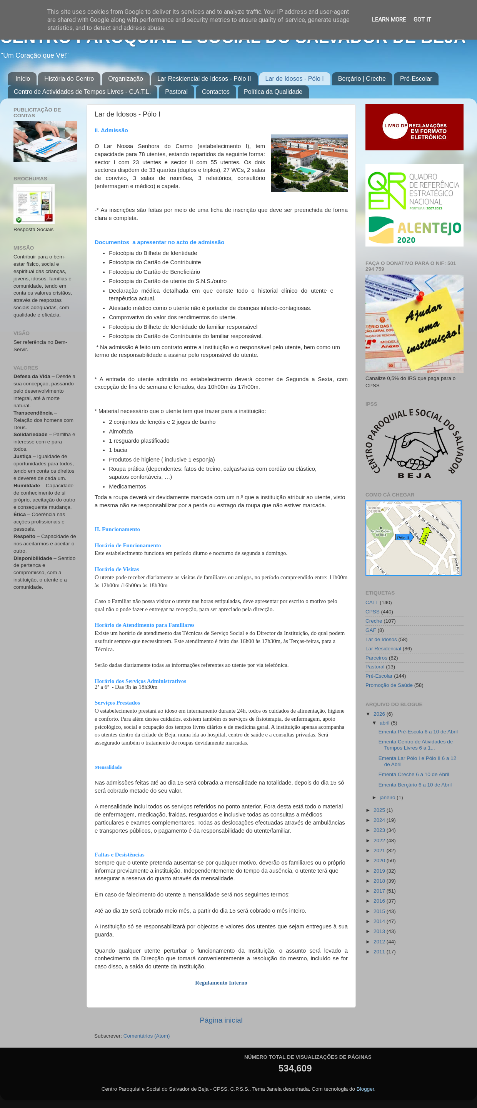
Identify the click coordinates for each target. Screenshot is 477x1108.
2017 (380, 891)
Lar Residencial (383, 648)
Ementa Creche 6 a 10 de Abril (414, 774)
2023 (380, 830)
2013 (380, 931)
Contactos (216, 91)
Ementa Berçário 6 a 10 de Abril (415, 785)
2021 (380, 850)
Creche (373, 621)
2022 (380, 840)
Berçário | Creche (362, 78)
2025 (380, 810)
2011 (380, 952)
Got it (422, 19)
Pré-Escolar (416, 78)
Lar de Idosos (381, 639)
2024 (380, 820)
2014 (380, 921)
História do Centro (69, 78)
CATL (372, 602)
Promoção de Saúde (389, 685)
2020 (380, 860)
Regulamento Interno (221, 983)
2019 (380, 871)
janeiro (388, 797)
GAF (370, 630)
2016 (380, 901)
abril (385, 723)
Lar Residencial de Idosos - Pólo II (204, 78)
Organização (125, 78)
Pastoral (176, 91)
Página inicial (221, 1020)
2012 (380, 942)
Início (22, 78)
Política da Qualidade (273, 91)
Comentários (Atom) (146, 1036)
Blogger (365, 1089)
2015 (380, 911)
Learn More (389, 19)
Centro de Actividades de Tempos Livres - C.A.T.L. (82, 91)
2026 (380, 714)
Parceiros (376, 658)
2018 (380, 881)
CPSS (372, 612)
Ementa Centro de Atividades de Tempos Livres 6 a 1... (416, 745)
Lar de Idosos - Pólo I (294, 78)
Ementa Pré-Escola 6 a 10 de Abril (418, 732)
